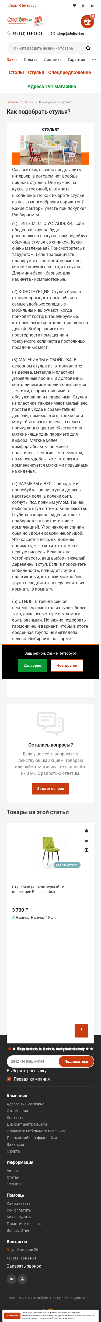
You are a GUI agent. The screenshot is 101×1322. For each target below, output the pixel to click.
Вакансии (15, 1144)
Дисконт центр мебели (27, 1124)
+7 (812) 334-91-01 (27, 34)
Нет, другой (67, 665)
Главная (12, 102)
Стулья (36, 72)
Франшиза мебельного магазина (36, 1131)
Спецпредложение (69, 72)
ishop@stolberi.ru (70, 34)
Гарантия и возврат (24, 1224)
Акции (12, 1170)
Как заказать (19, 1203)
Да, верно (32, 665)
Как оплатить (19, 1210)
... (94, 58)
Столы (16, 72)
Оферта (13, 1151)
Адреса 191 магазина (51, 86)
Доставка (53, 59)
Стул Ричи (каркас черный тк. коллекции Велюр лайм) (38, 889)
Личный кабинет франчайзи (32, 1138)
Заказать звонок (24, 1266)
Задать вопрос (50, 788)
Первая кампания (32, 1079)
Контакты (16, 1117)
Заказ (12, 59)
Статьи (28, 102)
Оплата (30, 59)
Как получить (19, 1217)
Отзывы (14, 1184)
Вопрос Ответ (19, 1230)
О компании (17, 1111)
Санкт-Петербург (23, 5)
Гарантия (76, 59)
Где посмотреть (67, 865)
